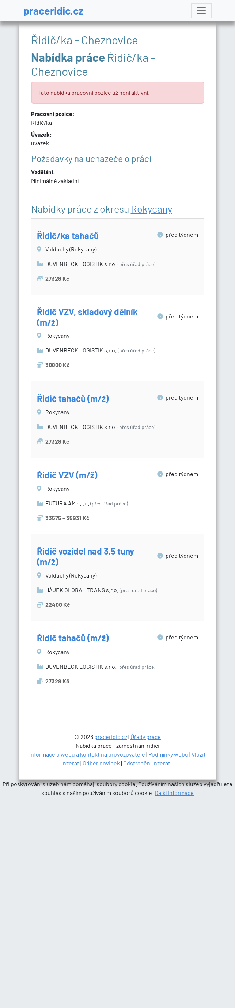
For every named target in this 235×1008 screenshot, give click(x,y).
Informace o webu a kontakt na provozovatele (87, 959)
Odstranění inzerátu (148, 967)
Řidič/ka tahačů (68, 235)
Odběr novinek (101, 967)
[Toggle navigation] (201, 10)
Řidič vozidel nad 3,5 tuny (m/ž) (85, 556)
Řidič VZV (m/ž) (67, 475)
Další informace (174, 997)
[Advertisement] (118, 769)
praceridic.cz (53, 10)
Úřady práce (145, 941)
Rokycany (151, 208)
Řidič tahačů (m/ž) (73, 398)
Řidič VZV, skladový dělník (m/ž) (87, 317)
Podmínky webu (168, 959)
